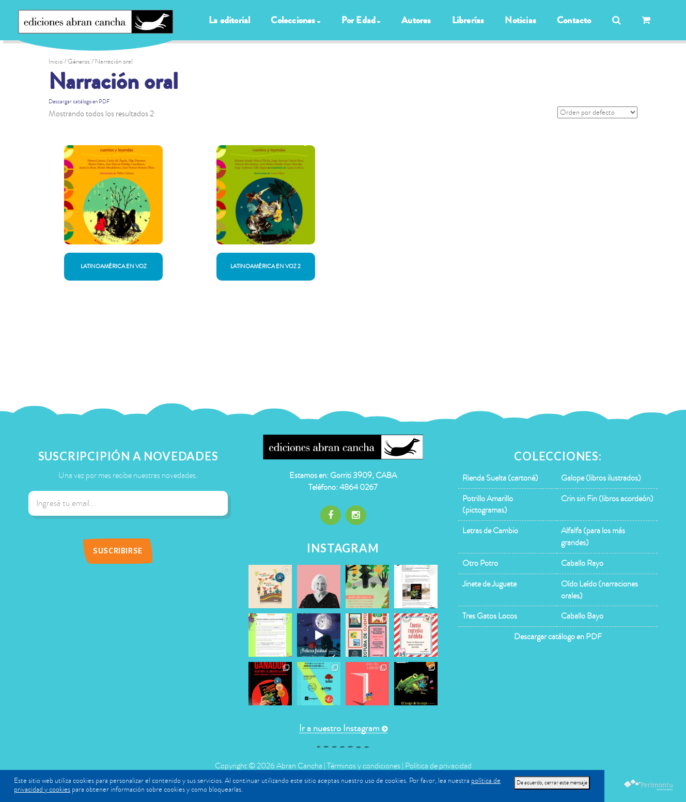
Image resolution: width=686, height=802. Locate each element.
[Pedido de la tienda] (597, 112)
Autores (416, 20)
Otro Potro (480, 563)
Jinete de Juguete (489, 584)
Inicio (56, 61)
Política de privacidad (438, 766)
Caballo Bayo (582, 616)
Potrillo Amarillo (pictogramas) (487, 504)
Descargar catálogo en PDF (79, 101)
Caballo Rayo (582, 563)
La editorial (229, 20)
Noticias (520, 20)
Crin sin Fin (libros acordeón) (607, 498)
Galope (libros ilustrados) (601, 478)
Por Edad (361, 20)
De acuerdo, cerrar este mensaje (552, 782)
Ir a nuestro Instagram (339, 728)
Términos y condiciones (363, 766)
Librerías (468, 20)
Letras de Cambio (490, 530)
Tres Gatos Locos (489, 616)
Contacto (574, 20)
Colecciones (295, 20)
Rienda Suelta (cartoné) (500, 478)
